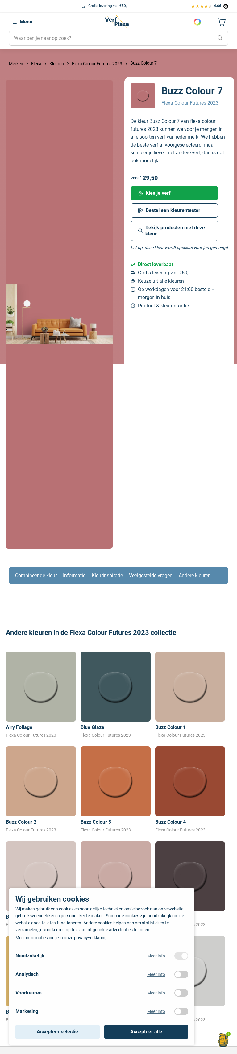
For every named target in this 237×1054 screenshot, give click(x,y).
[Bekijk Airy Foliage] (41, 695)
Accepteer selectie (57, 1032)
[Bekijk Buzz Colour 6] (116, 884)
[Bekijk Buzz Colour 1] (190, 695)
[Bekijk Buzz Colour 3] (116, 789)
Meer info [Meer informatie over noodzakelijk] (156, 955)
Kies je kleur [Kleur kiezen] (197, 22)
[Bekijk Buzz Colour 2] (41, 789)
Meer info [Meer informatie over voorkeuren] (156, 992)
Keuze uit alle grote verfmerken (41, 6)
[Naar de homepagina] (117, 21)
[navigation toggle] (13, 22)
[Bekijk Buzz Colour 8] (190, 884)
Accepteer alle (146, 1032)
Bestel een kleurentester (169, 210)
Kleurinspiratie (107, 575)
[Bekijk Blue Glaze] (116, 695)
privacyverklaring (90, 937)
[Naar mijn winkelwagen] (222, 22)
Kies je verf (154, 193)
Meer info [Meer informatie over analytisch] (156, 974)
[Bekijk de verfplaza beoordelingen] (209, 6)
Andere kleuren (195, 575)
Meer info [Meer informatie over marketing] (156, 1011)
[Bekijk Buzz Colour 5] (41, 884)
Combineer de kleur (36, 575)
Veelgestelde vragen (151, 575)
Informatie (74, 575)
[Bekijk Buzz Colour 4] (190, 789)
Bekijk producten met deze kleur (171, 231)
